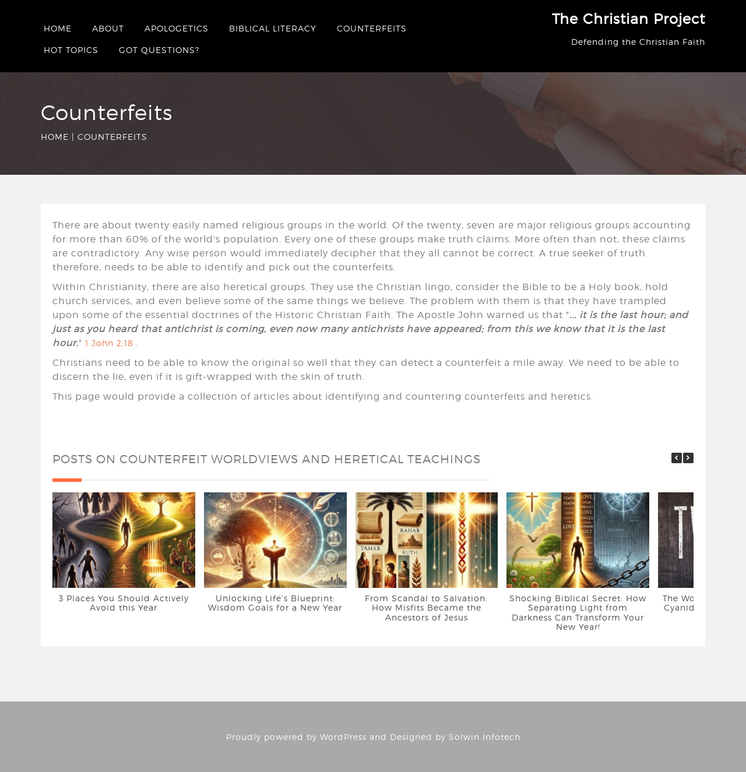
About (108, 28)
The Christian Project (628, 18)
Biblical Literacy (272, 28)
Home (58, 28)
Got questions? (159, 50)
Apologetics (177, 28)
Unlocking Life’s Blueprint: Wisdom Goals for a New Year (275, 602)
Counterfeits (372, 28)
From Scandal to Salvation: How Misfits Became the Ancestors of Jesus (426, 607)
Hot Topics (71, 50)
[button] (688, 458)
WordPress (343, 737)
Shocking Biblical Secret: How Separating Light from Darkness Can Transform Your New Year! (577, 612)
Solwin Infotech (484, 737)
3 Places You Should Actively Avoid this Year (124, 602)
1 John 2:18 (109, 343)
